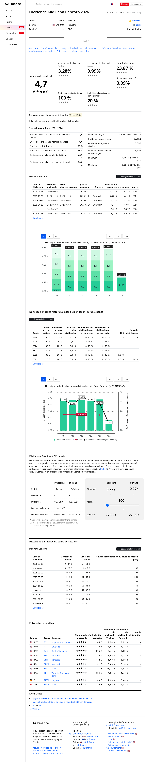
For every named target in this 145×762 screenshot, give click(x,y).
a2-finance (87, 747)
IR (40, 705)
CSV (126, 236)
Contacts (54, 753)
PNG (118, 236)
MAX (56, 236)
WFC (46, 655)
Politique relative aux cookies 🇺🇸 (122, 733)
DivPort (103, 469)
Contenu (45, 753)
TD (45, 673)
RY (45, 642)
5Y (44, 236)
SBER (46, 664)
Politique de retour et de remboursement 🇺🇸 (118, 746)
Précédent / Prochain (111, 48)
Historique (34, 48)
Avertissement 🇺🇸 (115, 736)
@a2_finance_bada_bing (80, 733)
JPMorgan (56, 660)
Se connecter (136, 4)
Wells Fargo (57, 655)
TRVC (46, 680)
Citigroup (56, 646)
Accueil (110, 12)
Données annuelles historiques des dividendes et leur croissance (70, 48)
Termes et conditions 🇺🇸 (118, 750)
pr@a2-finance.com (128, 728)
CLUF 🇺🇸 (111, 739)
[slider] (107, 505)
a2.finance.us (93, 736)
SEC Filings (35, 709)
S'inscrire (124, 4)
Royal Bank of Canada (62, 642)
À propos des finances (47, 749)
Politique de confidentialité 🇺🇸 (121, 742)
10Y (49, 236)
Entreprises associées (67, 51)
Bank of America (59, 651)
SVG (110, 236)
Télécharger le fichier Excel (129, 177)
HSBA (46, 685)
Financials (136, 20)
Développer (38, 218)
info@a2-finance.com (115, 725)
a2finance (91, 739)
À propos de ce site (49, 747)
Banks (138, 24)
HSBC (46, 669)
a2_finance (82, 745)
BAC (46, 651)
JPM (46, 660)
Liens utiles (83, 51)
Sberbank (56, 664)
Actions (119, 12)
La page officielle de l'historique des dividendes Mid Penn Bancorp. (61, 702)
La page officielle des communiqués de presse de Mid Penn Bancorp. (62, 698)
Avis (61, 753)
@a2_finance (90, 742)
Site (32, 705)
